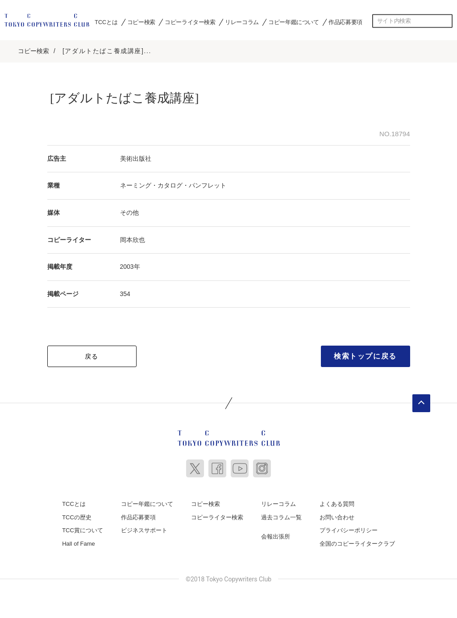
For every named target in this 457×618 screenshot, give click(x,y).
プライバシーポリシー (349, 529)
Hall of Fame (78, 542)
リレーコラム (242, 22)
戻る (92, 355)
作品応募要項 (345, 22)
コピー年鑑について (293, 22)
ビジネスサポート (144, 529)
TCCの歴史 (76, 516)
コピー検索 (141, 22)
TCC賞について (82, 529)
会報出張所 (275, 535)
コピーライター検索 (190, 22)
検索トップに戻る (365, 355)
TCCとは (106, 22)
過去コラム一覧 (281, 516)
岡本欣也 (132, 238)
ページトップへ (421, 402)
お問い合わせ (337, 516)
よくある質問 (337, 502)
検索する (446, 21)
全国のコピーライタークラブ (357, 542)
